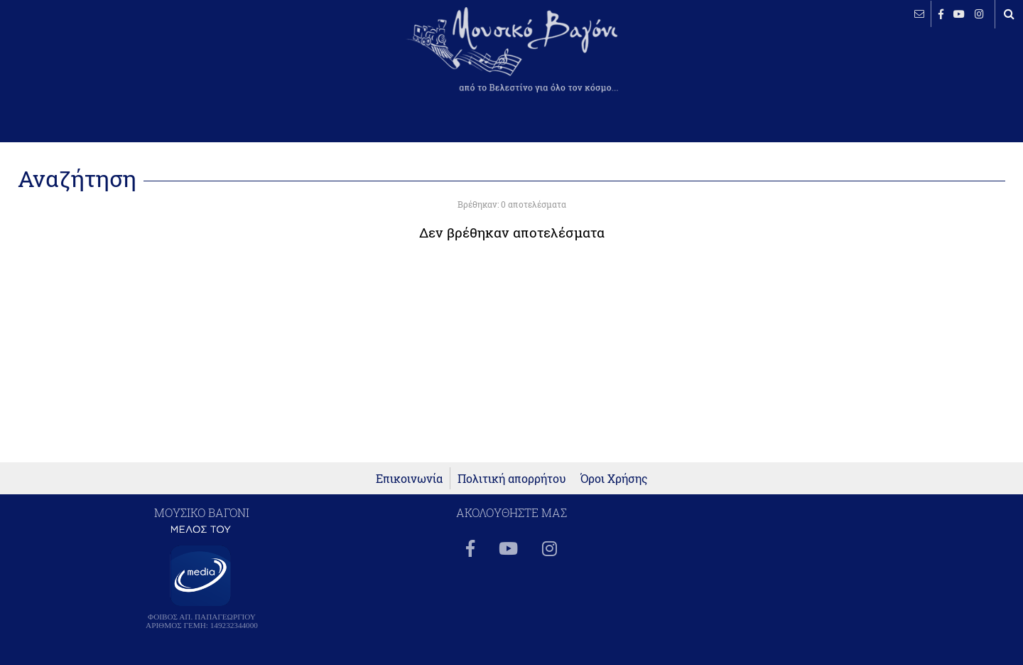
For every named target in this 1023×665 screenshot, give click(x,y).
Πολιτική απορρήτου (512, 478)
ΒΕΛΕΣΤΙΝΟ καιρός (87, 60)
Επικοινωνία (409, 478)
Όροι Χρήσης (614, 478)
